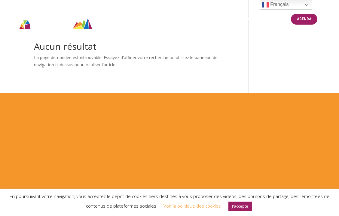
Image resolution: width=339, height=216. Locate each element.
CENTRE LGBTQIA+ (200, 19)
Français (275, 4)
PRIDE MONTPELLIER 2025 (147, 19)
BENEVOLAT (273, 19)
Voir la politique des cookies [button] (192, 206)
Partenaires (239, 19)
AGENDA (304, 19)
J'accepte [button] (240, 206)
